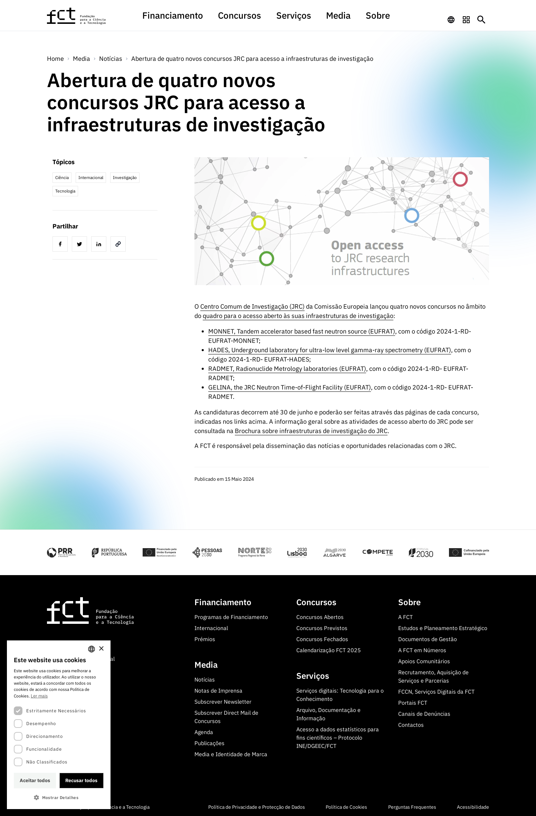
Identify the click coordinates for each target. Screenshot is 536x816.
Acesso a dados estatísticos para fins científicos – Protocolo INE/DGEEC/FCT (337, 736)
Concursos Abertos (320, 615)
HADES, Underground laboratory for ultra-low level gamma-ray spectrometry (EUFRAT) (329, 349)
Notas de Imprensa (218, 689)
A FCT (405, 615)
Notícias (110, 57)
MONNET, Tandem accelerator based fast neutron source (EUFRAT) (301, 330)
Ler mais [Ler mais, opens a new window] (39, 696)
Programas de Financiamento (231, 615)
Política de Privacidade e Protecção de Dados (256, 806)
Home (55, 57)
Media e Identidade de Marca (230, 752)
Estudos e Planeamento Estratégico (442, 626)
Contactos (411, 723)
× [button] (101, 648)
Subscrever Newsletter (222, 700)
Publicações (209, 741)
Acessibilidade (473, 806)
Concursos (249, 18)
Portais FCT (412, 701)
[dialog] (59, 724)
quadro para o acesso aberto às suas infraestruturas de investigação (298, 314)
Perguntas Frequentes (412, 806)
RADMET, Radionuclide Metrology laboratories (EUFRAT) (287, 367)
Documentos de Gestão (427, 637)
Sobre (346, 18)
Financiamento (202, 18)
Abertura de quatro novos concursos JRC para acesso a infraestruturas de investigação (252, 57)
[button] (59, 797)
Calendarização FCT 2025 (328, 648)
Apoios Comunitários (424, 659)
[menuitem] (202, 22)
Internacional (211, 626)
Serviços (287, 18)
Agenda (203, 730)
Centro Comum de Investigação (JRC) (252, 305)
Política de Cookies (346, 806)
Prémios (204, 637)
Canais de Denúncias (424, 712)
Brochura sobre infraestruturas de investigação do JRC (311, 429)
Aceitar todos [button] (35, 780)
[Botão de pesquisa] (481, 18)
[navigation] (451, 18)
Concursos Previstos (321, 626)
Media (318, 18)
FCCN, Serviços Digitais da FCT (436, 690)
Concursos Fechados (322, 637)
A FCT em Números (422, 648)
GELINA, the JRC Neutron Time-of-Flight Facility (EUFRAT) (289, 386)
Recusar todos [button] (81, 780)
